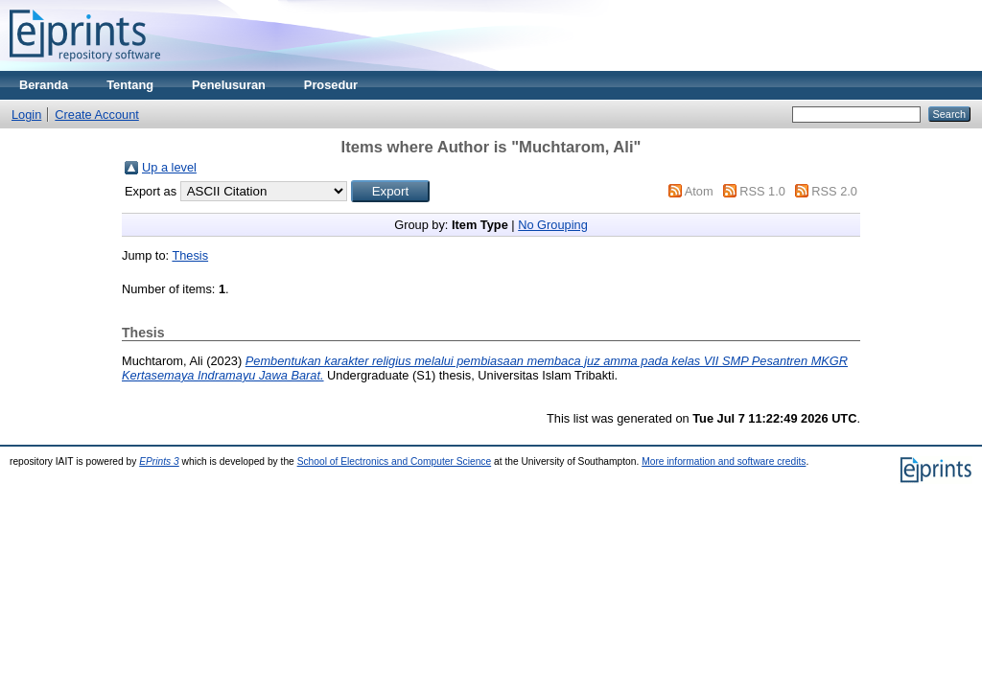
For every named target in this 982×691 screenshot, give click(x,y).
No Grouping (553, 225)
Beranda (43, 85)
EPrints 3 (159, 461)
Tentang (129, 85)
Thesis (190, 255)
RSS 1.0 (762, 191)
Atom (699, 191)
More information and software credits (724, 461)
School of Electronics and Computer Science (394, 461)
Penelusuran (229, 85)
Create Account (97, 114)
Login (26, 114)
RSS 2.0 (834, 191)
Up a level (169, 167)
